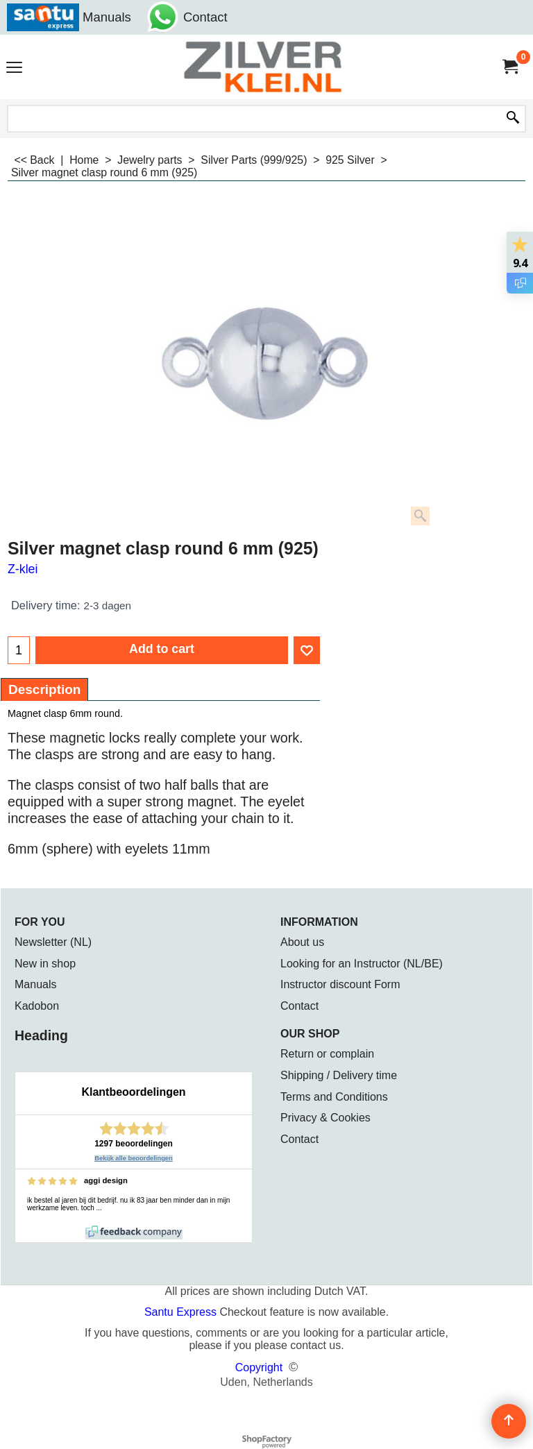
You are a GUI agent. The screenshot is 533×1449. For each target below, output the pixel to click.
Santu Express (182, 1312)
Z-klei (22, 569)
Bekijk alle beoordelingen (133, 1158)
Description (44, 689)
